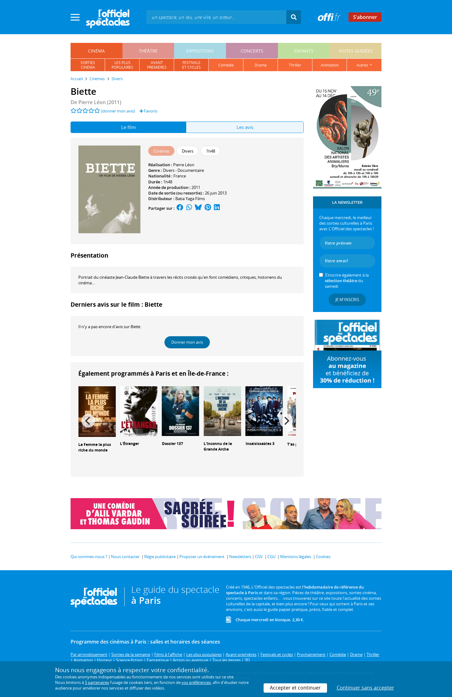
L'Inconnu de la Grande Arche (218, 446)
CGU (271, 556)
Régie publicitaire (160, 556)
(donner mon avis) (118, 111)
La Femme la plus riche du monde (94, 447)
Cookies (323, 556)
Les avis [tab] (245, 127)
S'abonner (365, 17)
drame (261, 65)
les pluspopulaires (122, 65)
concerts (252, 51)
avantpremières (157, 65)
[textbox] (216, 17)
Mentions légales (295, 556)
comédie (226, 65)
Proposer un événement (201, 556)
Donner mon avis (187, 342)
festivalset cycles (191, 65)
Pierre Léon (183, 164)
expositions (200, 51)
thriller (295, 65)
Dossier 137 (172, 443)
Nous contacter (125, 556)
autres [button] (363, 65)
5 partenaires (97, 682)
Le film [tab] (128, 127)
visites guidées (356, 51)
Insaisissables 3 (260, 443)
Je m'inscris (347, 299)
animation (330, 65)
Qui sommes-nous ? (89, 556)
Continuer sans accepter (365, 687)
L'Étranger (129, 443)
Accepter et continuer (295, 687)
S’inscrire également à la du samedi (347, 280)
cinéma (96, 51)
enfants (303, 51)
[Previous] (88, 421)
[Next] (286, 421)
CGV (259, 556)
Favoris (148, 111)
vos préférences (196, 682)
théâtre (148, 51)
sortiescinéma (88, 65)
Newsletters (240, 556)
